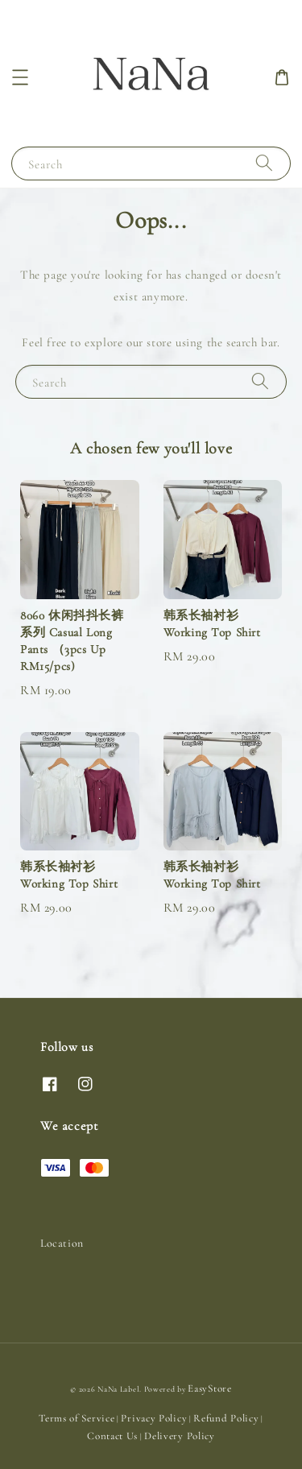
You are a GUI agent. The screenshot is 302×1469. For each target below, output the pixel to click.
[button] (20, 77)
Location (62, 1243)
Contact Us (112, 1436)
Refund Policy (226, 1418)
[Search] (264, 163)
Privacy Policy (154, 1418)
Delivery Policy (179, 1436)
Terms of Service (76, 1418)
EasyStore (209, 1388)
